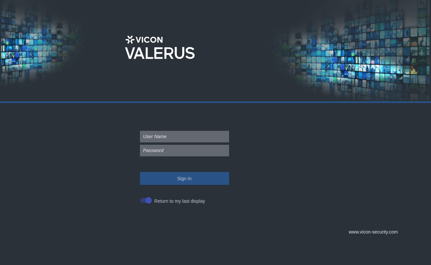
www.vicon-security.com (373, 232)
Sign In (184, 178)
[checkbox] (174, 201)
